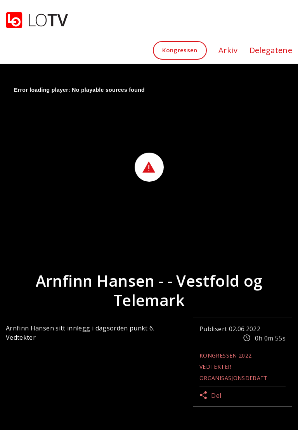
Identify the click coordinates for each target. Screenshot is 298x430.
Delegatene (271, 50)
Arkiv (228, 50)
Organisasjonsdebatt (233, 378)
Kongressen (180, 50)
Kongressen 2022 (225, 355)
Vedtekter (215, 366)
